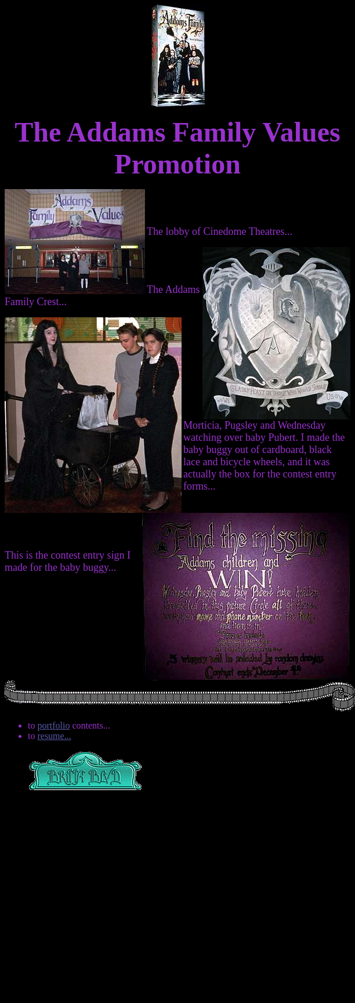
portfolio (53, 725)
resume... (54, 736)
